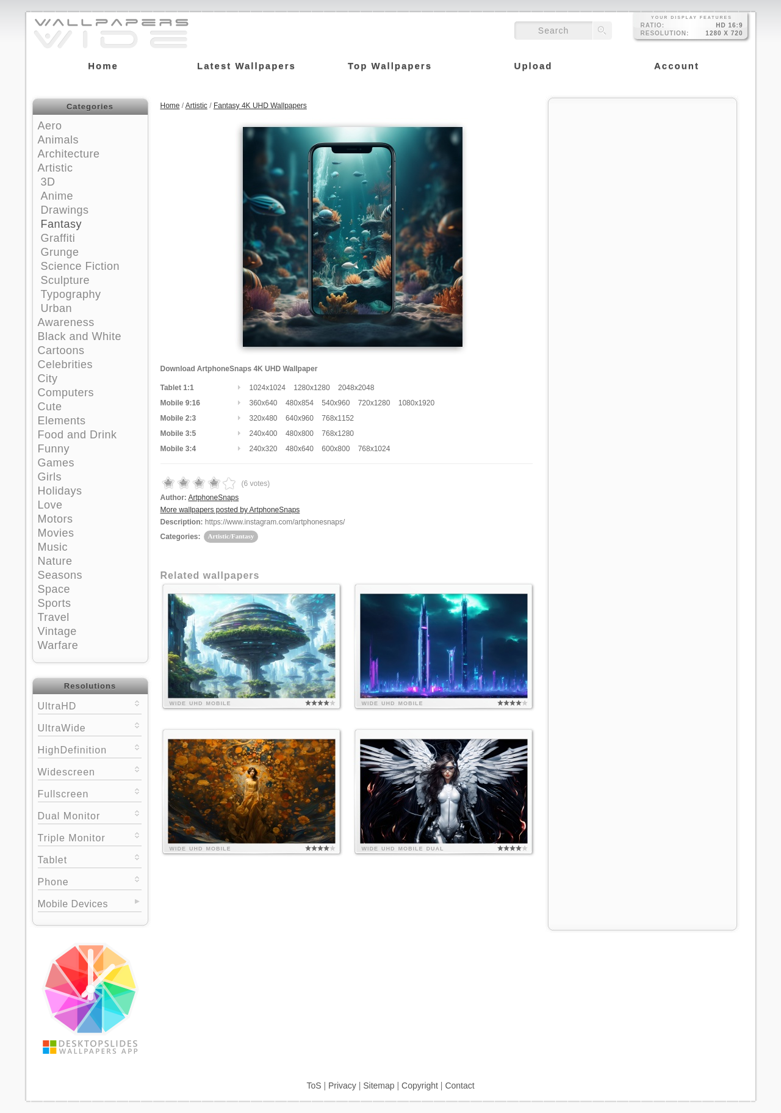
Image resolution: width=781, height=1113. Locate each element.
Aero (50, 126)
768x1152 (338, 418)
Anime (57, 196)
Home (170, 105)
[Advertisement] (642, 181)
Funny (54, 449)
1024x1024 (268, 387)
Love (50, 505)
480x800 (300, 433)
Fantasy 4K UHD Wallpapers (260, 105)
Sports (54, 603)
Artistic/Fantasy (231, 536)
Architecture (69, 154)
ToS (313, 1085)
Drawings (65, 210)
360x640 (264, 403)
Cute (50, 407)
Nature (55, 561)
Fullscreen (90, 792)
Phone (90, 880)
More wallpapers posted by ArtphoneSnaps (230, 510)
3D (48, 182)
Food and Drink (77, 435)
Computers (66, 392)
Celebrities (65, 364)
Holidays (60, 491)
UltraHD (90, 704)
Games (56, 463)
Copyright (419, 1085)
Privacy (342, 1085)
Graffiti (58, 238)
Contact (459, 1085)
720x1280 (374, 403)
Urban (57, 308)
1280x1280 (311, 387)
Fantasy (61, 224)
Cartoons (61, 350)
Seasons (60, 575)
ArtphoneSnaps (214, 497)
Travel (54, 617)
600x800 (336, 448)
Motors (55, 519)
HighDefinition (90, 748)
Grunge (60, 252)
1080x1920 (416, 403)
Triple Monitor (90, 836)
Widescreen (90, 770)
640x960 (300, 418)
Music (53, 547)
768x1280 (338, 433)
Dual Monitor (90, 814)
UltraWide (90, 726)
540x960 (336, 403)
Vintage (57, 631)
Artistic (55, 168)
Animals (58, 140)
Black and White (80, 336)
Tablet (90, 858)
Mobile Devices (73, 904)
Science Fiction (80, 266)
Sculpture (65, 280)
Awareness (66, 322)
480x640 (300, 448)
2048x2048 (356, 387)
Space (54, 589)
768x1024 (374, 448)
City (48, 378)
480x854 (300, 403)
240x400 (264, 433)
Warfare (58, 645)
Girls (50, 477)
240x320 (264, 448)
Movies (56, 533)
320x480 (264, 418)
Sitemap (378, 1085)
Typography (71, 294)
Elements (62, 421)
